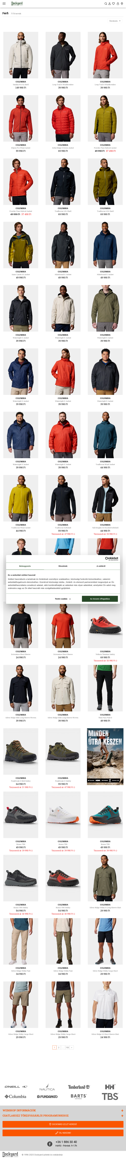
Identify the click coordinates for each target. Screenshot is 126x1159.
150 (67, 1048)
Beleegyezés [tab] (25, 566)
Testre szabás (62, 599)
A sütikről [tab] (101, 566)
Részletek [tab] (63, 566)
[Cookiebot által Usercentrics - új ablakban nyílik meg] (107, 559)
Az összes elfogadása (100, 599)
